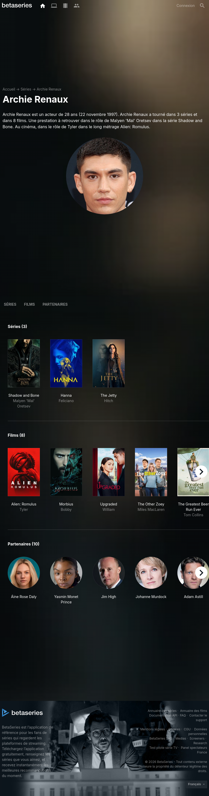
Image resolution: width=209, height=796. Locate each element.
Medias (181, 738)
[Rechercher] (202, 5)
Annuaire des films (193, 711)
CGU (187, 729)
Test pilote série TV (163, 748)
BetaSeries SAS (160, 738)
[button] (24, 581)
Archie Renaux (49, 89)
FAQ (183, 715)
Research (200, 743)
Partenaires (55, 304)
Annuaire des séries (162, 711)
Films (29, 304)
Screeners (196, 738)
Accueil (9, 89)
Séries (26, 89)
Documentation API (163, 715)
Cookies (174, 729)
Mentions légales (152, 729)
